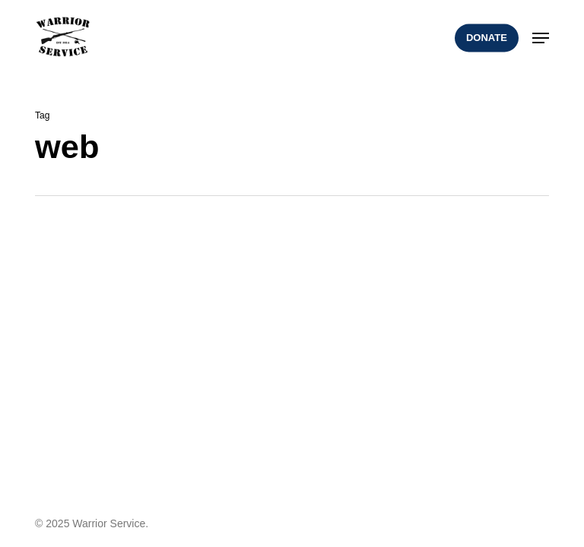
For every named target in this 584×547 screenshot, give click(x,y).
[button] (540, 38)
